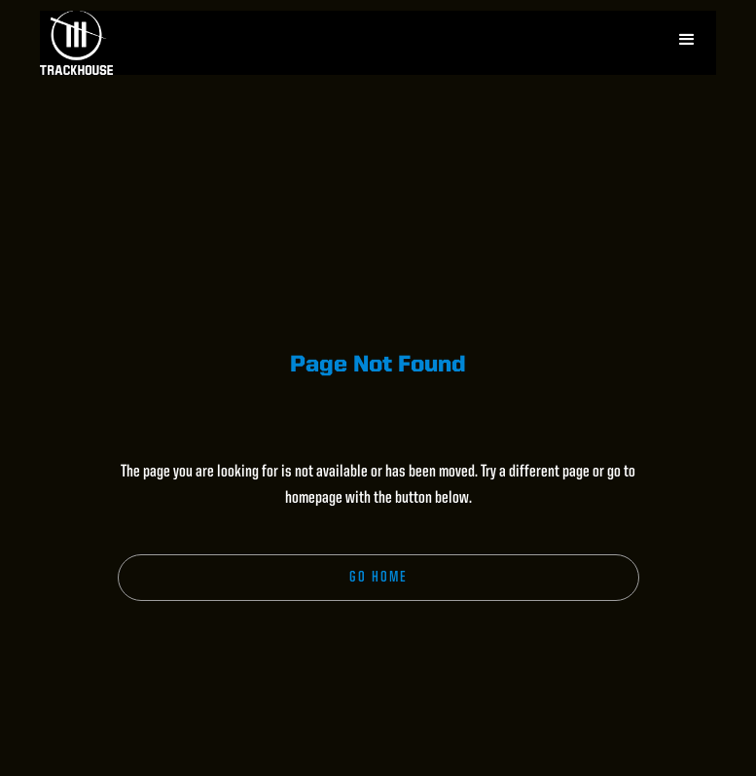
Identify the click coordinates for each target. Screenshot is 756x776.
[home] (76, 43)
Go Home (378, 577)
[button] (687, 40)
